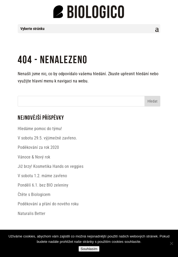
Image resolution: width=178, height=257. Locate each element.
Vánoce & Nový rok (34, 157)
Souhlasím (89, 249)
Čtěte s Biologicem (34, 194)
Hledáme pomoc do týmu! (40, 128)
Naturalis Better (31, 213)
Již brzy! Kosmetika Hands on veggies (50, 166)
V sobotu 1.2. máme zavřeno (42, 175)
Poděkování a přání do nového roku (48, 203)
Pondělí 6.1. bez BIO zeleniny (43, 185)
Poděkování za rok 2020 (38, 147)
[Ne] (171, 243)
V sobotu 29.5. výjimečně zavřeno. (47, 138)
